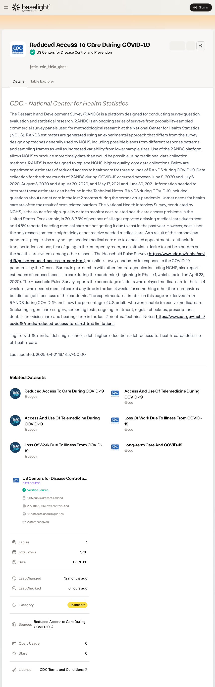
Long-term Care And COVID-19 (153, 444)
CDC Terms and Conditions (63, 669)
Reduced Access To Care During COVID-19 (64, 391)
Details (18, 81)
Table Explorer (42, 81)
